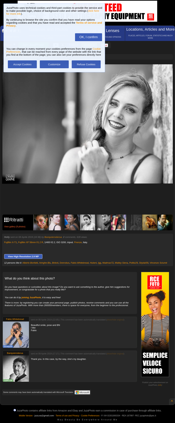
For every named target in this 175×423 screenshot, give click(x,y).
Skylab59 (143, 262)
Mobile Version (26, 415)
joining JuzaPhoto (31, 297)
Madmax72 (108, 262)
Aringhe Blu (45, 262)
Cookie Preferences (90, 415)
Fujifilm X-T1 (10, 242)
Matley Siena (121, 262)
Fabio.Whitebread (80, 262)
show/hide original (115, 320)
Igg (99, 262)
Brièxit (55, 262)
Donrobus (64, 262)
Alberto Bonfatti (30, 262)
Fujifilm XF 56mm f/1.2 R (30, 242)
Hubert (93, 262)
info (160, 385)
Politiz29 (133, 262)
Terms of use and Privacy (67, 415)
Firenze (78, 242)
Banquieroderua (53, 237)
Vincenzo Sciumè (158, 262)
